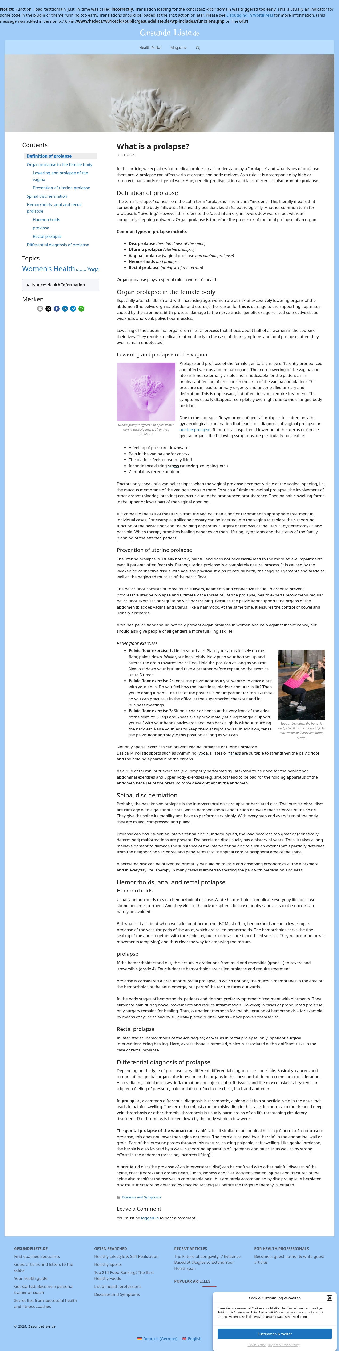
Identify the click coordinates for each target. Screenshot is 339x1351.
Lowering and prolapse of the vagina (60, 176)
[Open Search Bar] (197, 47)
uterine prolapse (194, 429)
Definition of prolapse (49, 156)
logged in (150, 1218)
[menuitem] (157, 1338)
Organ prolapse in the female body (59, 164)
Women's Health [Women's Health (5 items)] (48, 268)
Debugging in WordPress (249, 15)
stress (173, 465)
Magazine (179, 47)
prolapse (41, 227)
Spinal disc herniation (47, 196)
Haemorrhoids (46, 219)
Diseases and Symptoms (141, 1197)
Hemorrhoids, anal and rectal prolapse (54, 208)
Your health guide (30, 1278)
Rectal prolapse (47, 236)
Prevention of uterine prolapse (61, 187)
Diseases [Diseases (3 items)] (81, 270)
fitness (234, 753)
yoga (203, 753)
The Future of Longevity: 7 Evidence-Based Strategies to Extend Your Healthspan (208, 1262)
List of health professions (117, 1286)
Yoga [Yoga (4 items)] (93, 269)
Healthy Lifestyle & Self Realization (126, 1256)
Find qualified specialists (37, 1256)
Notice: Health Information (58, 285)
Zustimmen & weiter (275, 1339)
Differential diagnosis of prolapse (58, 244)
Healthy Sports (108, 1264)
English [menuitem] (195, 1338)
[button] (329, 1303)
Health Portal (150, 47)
